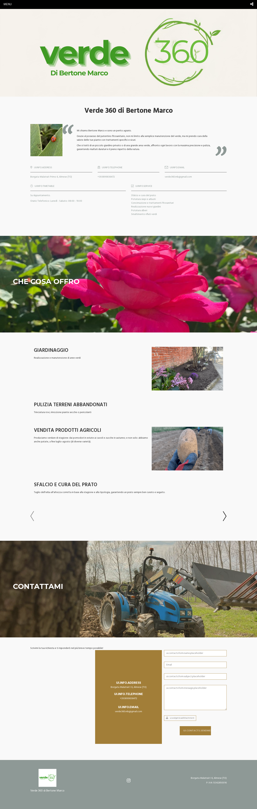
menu (8, 4)
